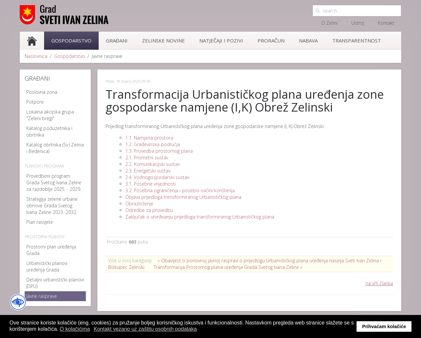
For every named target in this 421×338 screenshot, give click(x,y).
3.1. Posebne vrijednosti (150, 184)
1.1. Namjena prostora (149, 138)
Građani (117, 40)
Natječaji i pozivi (221, 40)
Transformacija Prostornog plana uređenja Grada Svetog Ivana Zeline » (228, 267)
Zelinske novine (163, 40)
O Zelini (329, 23)
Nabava (308, 40)
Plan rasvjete (39, 222)
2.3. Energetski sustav (147, 171)
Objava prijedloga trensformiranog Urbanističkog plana (183, 197)
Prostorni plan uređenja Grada (51, 250)
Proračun (271, 40)
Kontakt (386, 23)
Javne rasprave (41, 296)
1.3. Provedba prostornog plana (159, 151)
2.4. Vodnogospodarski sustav (157, 177)
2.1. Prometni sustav (146, 157)
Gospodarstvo (71, 40)
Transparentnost (356, 40)
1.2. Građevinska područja (152, 144)
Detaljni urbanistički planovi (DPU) (55, 282)
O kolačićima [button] (75, 329)
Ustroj (357, 23)
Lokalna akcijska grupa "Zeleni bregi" (50, 115)
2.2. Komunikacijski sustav (152, 164)
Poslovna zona (41, 92)
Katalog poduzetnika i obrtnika (49, 131)
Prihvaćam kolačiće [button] (384, 326)
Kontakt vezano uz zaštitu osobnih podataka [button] (145, 329)
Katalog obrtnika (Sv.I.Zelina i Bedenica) (55, 148)
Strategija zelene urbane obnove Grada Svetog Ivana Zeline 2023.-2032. (52, 205)
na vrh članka (379, 283)
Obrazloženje (139, 203)
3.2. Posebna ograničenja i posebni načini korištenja (180, 190)
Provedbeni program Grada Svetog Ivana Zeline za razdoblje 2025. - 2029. (53, 182)
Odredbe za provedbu (149, 210)
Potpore (35, 102)
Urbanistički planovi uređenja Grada (46, 266)
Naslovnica (36, 56)
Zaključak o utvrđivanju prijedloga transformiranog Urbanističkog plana (199, 217)
